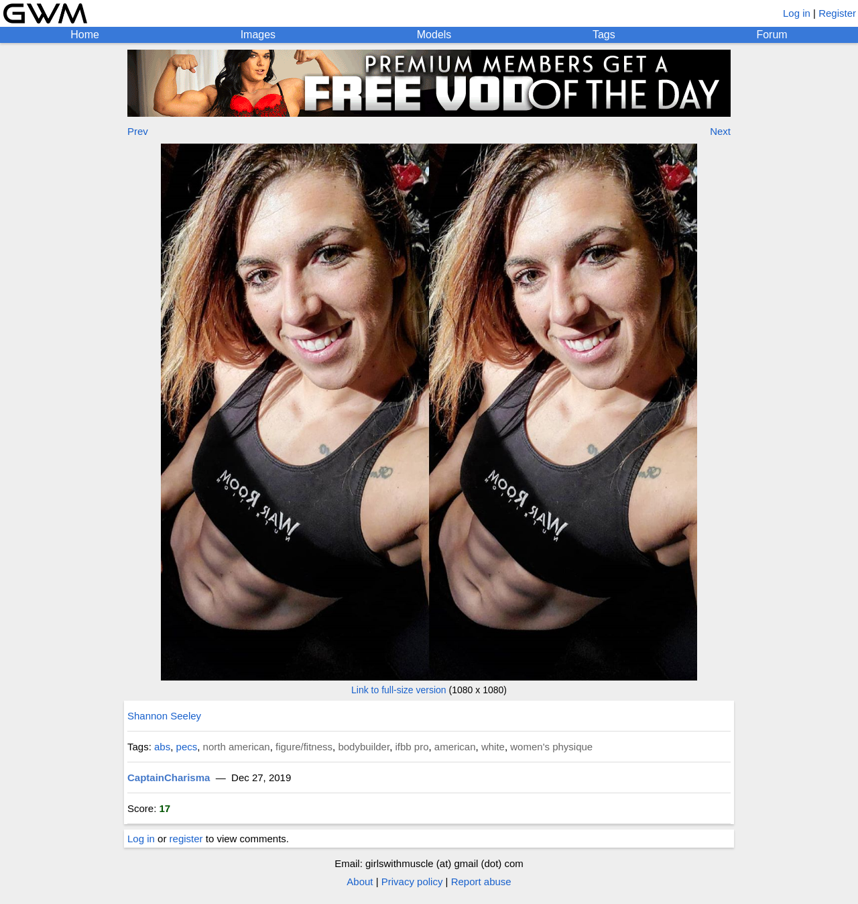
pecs (187, 746)
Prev (137, 131)
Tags (604, 34)
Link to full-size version (398, 690)
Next (720, 131)
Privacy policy (412, 881)
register (186, 838)
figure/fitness (303, 746)
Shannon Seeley (164, 715)
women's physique (551, 746)
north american (236, 746)
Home (84, 34)
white (493, 746)
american (455, 746)
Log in (796, 13)
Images (258, 34)
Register (837, 13)
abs (162, 746)
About (360, 881)
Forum (771, 34)
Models (434, 34)
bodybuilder (363, 746)
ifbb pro (411, 746)
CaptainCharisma (168, 777)
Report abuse (481, 881)
